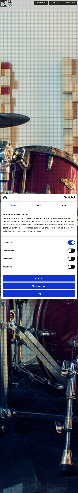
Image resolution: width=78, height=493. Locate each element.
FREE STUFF (56, 2)
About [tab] (64, 205)
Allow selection (39, 286)
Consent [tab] (14, 205)
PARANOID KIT (41, 2)
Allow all (39, 278)
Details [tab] (39, 205)
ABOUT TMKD (70, 2)
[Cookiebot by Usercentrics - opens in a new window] (63, 198)
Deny (39, 293)
